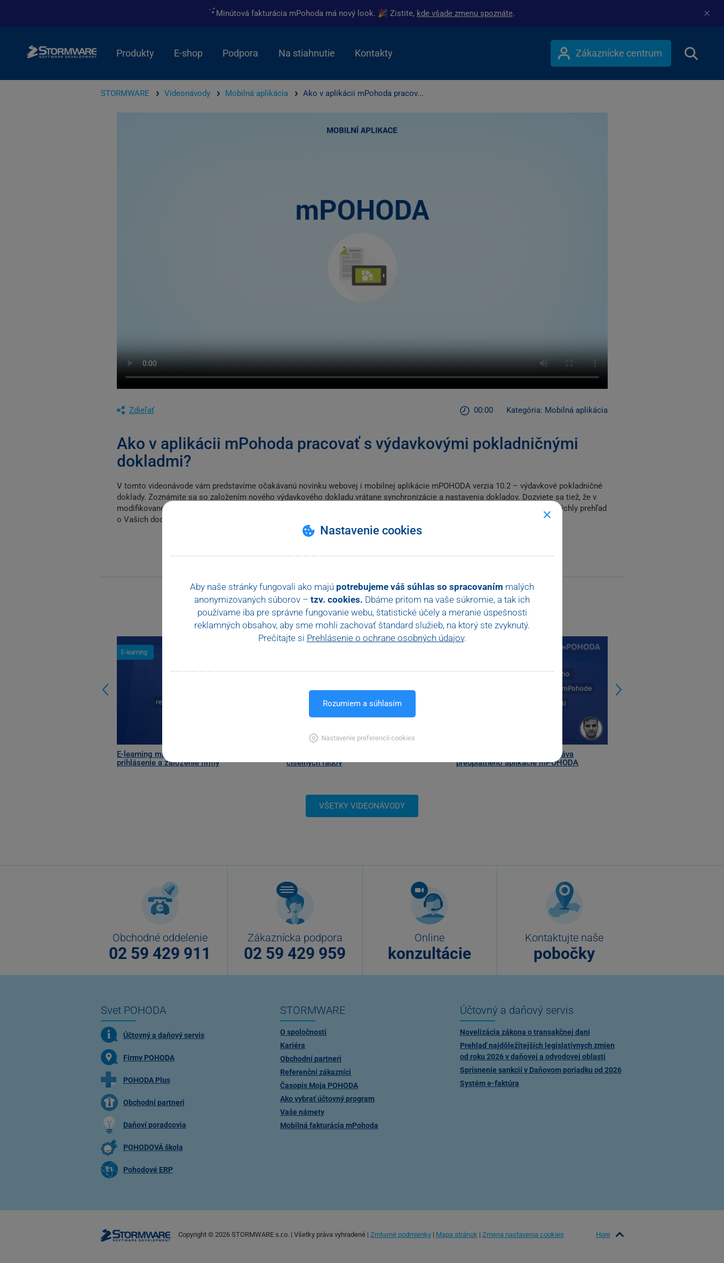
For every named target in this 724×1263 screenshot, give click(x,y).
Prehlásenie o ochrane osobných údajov (385, 638)
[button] (362, 738)
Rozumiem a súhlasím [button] (362, 703)
